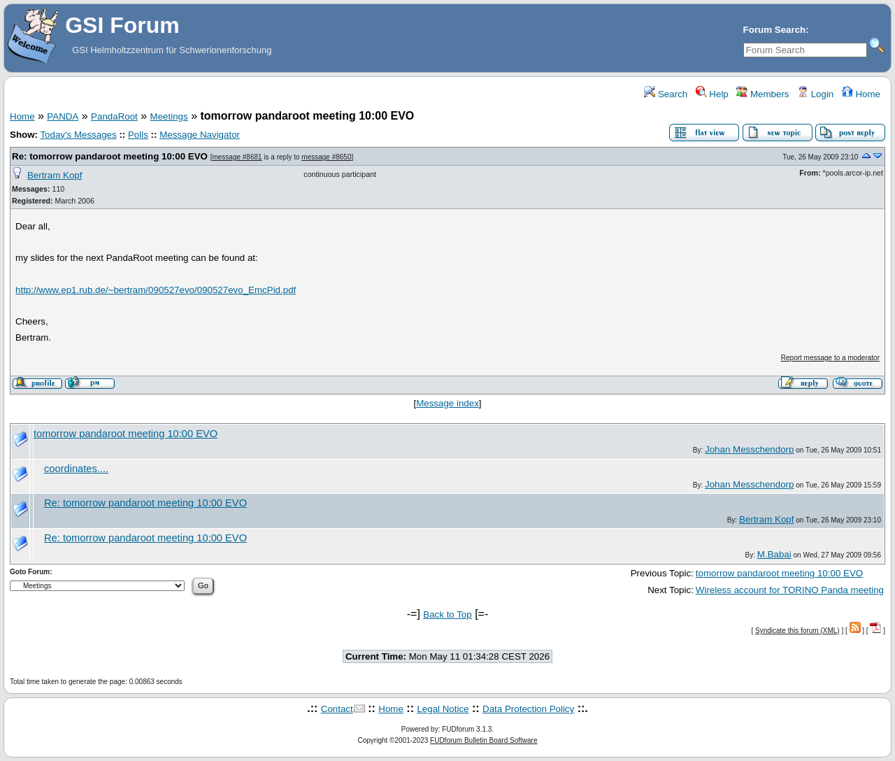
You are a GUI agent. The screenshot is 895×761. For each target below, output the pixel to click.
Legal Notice (442, 709)
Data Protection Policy (528, 709)
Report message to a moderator (830, 358)
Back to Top (447, 614)
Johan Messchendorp (749, 449)
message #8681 (237, 157)
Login (815, 94)
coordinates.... (76, 468)
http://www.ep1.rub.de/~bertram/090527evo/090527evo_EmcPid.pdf (155, 290)
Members (762, 94)
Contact (337, 709)
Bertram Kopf (55, 175)
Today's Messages (78, 134)
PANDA (62, 116)
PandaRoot (114, 116)
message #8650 (326, 157)
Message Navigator (199, 134)
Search (665, 94)
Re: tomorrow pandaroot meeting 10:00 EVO (110, 156)
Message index (447, 403)
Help (712, 94)
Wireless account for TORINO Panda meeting (790, 590)
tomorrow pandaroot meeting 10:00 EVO (125, 433)
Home (861, 94)
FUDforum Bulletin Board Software (483, 740)
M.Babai (774, 554)
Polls (138, 134)
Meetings (169, 116)
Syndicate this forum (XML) (797, 630)
